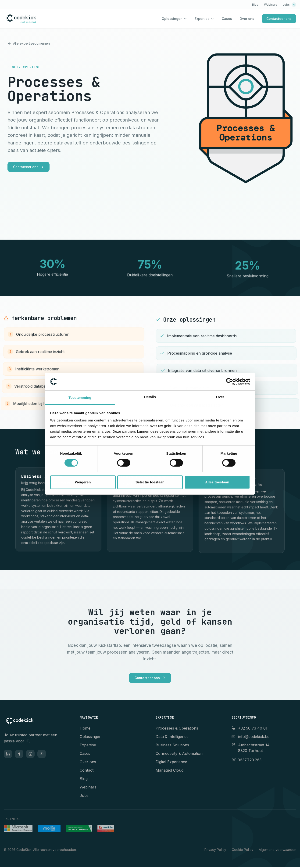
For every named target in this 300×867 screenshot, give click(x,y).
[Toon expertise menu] (212, 19)
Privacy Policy (215, 850)
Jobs (289, 4)
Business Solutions (172, 745)
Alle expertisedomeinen (28, 43)
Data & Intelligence (172, 736)
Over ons (246, 19)
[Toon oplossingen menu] (185, 19)
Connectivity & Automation (179, 753)
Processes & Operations (177, 728)
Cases (227, 19)
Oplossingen (172, 19)
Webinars (270, 4)
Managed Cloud (169, 770)
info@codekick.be (250, 736)
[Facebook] (19, 754)
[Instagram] (30, 754)
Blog (255, 4)
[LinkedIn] (8, 754)
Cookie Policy (242, 850)
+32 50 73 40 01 (249, 728)
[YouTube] (41, 754)
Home (85, 728)
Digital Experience (171, 761)
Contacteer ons (279, 19)
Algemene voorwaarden (277, 850)
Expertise (202, 19)
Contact (86, 770)
